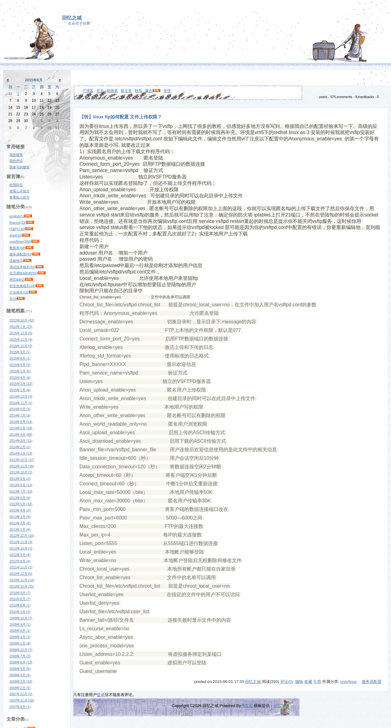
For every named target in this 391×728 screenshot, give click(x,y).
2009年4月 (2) (19, 637)
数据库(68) (17, 248)
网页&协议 (17, 279)
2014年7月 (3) (19, 415)
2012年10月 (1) (20, 548)
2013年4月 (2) (19, 510)
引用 (317, 681)
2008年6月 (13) (20, 662)
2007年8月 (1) (19, 707)
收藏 (308, 681)
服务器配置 (372, 681)
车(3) (13, 299)
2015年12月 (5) (20, 333)
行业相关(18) (19, 292)
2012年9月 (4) (19, 555)
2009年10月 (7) (20, 618)
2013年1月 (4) (19, 529)
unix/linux (348, 681)
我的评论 (16, 161)
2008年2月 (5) (19, 688)
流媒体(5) (16, 260)
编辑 (299, 681)
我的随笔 (16, 155)
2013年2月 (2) (19, 523)
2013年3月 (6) (19, 517)
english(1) (16, 216)
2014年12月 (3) (20, 396)
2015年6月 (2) (19, 365)
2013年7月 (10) (20, 491)
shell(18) (15, 235)
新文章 (126, 91)
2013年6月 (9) (19, 498)
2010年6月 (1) (19, 605)
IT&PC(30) (17, 229)
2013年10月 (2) (20, 472)
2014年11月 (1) (20, 403)
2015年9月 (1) (19, 352)
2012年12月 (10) (21, 535)
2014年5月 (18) (20, 428)
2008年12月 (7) (20, 650)
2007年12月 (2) (20, 694)
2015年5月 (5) (19, 371)
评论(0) (286, 681)
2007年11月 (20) (21, 700)
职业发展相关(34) (22, 286)
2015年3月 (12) (20, 383)
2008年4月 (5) (19, 675)
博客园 (247, 705)
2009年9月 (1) (19, 624)
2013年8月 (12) (20, 485)
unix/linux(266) (20, 241)
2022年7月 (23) (20, 327)
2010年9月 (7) (19, 593)
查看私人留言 (19, 197)
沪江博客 (281, 705)
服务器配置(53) (20, 254)
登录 (101, 694)
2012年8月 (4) (19, 561)
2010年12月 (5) (20, 573)
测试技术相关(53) (22, 267)
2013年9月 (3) (19, 478)
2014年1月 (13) (20, 453)
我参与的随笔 (19, 167)
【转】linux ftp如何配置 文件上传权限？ (120, 116)
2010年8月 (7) (19, 599)
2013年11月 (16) (21, 466)
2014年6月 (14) (20, 422)
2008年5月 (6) (19, 668)
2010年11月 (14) (21, 580)
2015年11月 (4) (20, 339)
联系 (138, 91)
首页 (100, 91)
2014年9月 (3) (19, 409)
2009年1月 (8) (19, 643)
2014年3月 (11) (20, 440)
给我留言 (16, 185)
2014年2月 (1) (19, 447)
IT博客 (88, 91)
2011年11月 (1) (20, 567)
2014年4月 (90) (20, 434)
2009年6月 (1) (19, 630)
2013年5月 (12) (20, 504)
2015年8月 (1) (19, 358)
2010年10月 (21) (21, 586)
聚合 (148, 91)
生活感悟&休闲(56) (23, 273)
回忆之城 (72, 17)
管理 (167, 91)
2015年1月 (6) (19, 390)
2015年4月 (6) (19, 377)
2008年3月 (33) (20, 681)
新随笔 (112, 91)
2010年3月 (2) (19, 612)
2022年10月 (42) (21, 320)
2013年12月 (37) (21, 460)
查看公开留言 (19, 191)
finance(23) (17, 222)
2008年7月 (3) (19, 656)
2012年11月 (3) (20, 542)
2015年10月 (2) (20, 346)
